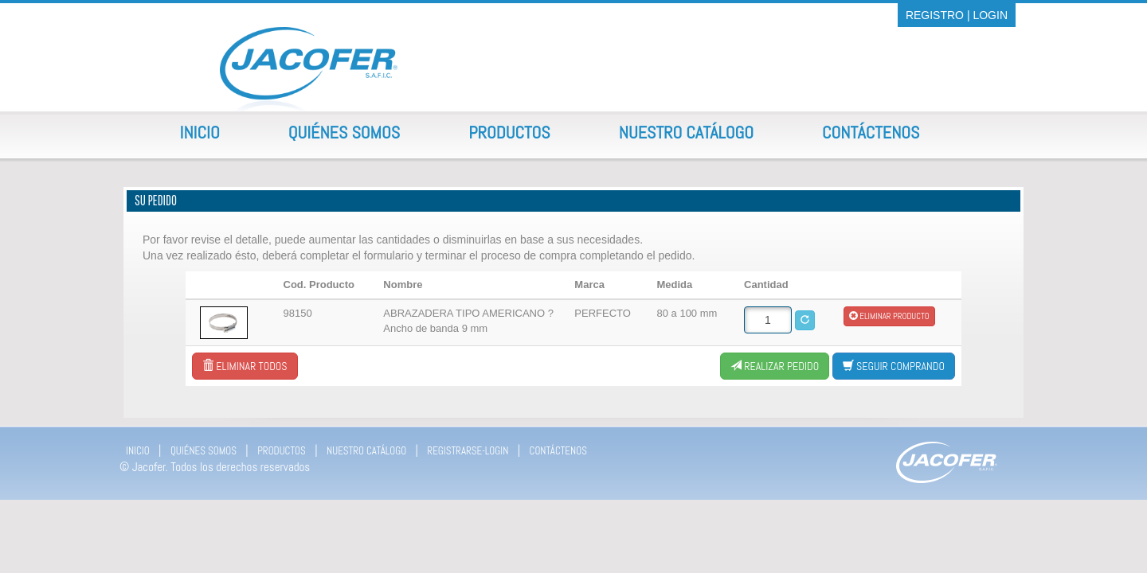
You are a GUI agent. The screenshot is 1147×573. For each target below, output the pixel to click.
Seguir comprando (894, 366)
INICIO (138, 451)
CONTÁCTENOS (558, 451)
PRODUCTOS (281, 451)
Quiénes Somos (344, 132)
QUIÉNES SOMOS (203, 451)
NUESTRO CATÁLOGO (366, 451)
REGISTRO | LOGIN (957, 15)
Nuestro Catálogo (686, 132)
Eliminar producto (889, 316)
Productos (509, 132)
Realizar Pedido (774, 366)
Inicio (200, 132)
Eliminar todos (244, 366)
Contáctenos (870, 132)
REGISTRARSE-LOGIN (467, 451)
